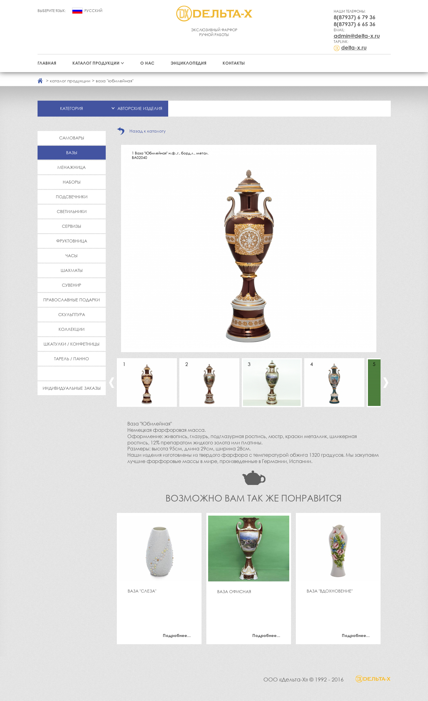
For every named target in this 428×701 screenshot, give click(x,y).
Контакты (234, 63)
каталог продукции (70, 80)
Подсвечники (71, 196)
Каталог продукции (96, 63)
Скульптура (71, 314)
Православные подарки (71, 299)
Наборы (71, 181)
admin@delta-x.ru (357, 35)
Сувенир (71, 285)
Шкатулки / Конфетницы (71, 343)
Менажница (71, 167)
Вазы (71, 152)
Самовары (71, 137)
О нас (147, 63)
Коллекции (71, 329)
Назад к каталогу (147, 130)
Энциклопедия (188, 63)
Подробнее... (177, 635)
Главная (47, 63)
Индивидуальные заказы (72, 388)
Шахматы (72, 270)
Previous (111, 382)
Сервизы (71, 226)
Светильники (72, 211)
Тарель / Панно (71, 358)
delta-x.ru (354, 47)
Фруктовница (71, 240)
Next (385, 382)
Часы (71, 255)
